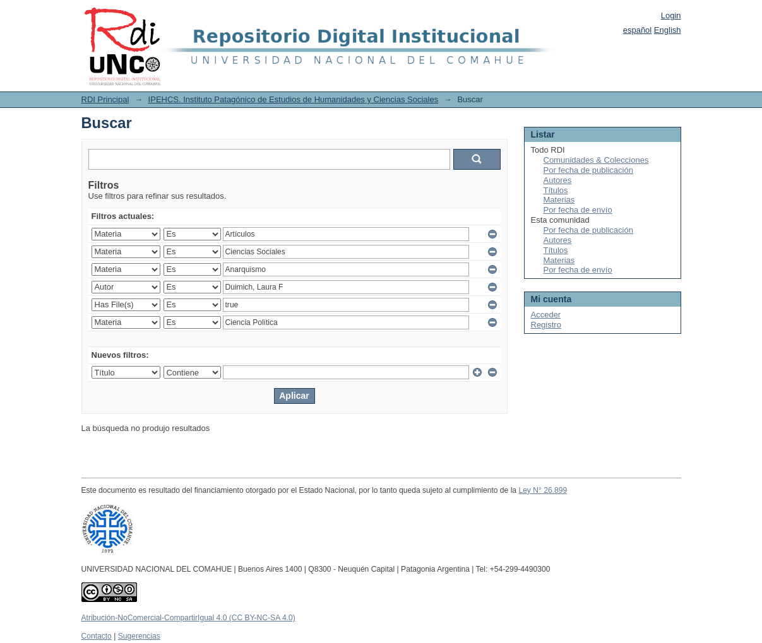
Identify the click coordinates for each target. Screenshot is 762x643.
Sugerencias (139, 636)
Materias (559, 199)
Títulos (556, 190)
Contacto (96, 636)
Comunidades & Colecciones (596, 160)
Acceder (546, 314)
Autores (558, 180)
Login (671, 15)
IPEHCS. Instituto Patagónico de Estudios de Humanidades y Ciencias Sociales (293, 99)
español (637, 30)
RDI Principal (105, 99)
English (667, 30)
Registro (546, 324)
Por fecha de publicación (588, 170)
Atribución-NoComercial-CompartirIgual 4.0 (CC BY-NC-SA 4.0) (188, 617)
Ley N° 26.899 (542, 490)
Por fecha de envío (578, 210)
